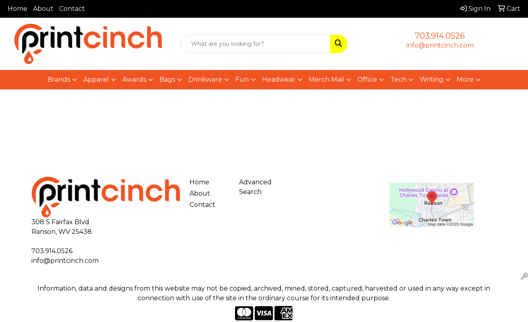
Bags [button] (167, 79)
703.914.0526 (440, 36)
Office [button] (367, 79)
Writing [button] (431, 79)
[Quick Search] (255, 44)
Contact (72, 8)
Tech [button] (398, 79)
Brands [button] (58, 79)
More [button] (465, 79)
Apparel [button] (96, 79)
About (43, 8)
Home (17, 8)
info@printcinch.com (440, 45)
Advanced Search (255, 187)
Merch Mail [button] (326, 79)
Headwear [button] (278, 79)
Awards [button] (134, 79)
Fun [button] (242, 79)
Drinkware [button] (205, 79)
